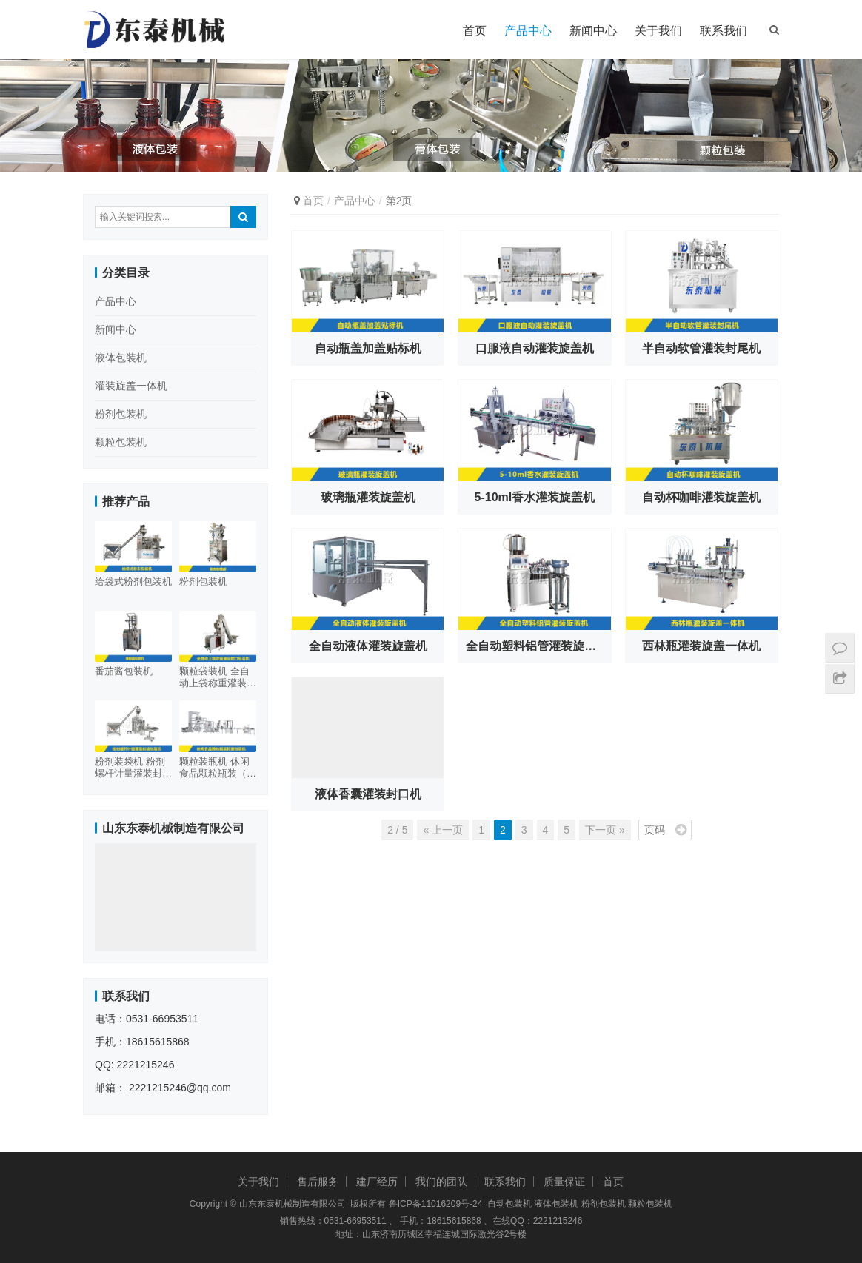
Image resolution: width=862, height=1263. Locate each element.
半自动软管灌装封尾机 (701, 348)
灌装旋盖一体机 (131, 386)
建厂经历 (377, 1181)
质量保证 (564, 1181)
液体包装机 (121, 358)
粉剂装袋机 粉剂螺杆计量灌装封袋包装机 (133, 768)
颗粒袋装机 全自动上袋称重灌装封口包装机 (217, 677)
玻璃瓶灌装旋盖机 (368, 497)
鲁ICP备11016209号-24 (436, 1204)
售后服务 (317, 1181)
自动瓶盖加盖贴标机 (368, 348)
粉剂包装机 (121, 414)
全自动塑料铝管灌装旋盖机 (537, 646)
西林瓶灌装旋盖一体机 (701, 646)
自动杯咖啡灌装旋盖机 (701, 497)
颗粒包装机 (121, 442)
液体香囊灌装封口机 (368, 794)
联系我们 (723, 30)
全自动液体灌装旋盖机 (368, 646)
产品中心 (528, 30)
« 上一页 (443, 830)
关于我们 (658, 30)
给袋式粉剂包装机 (133, 581)
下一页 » (605, 830)
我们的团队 (441, 1181)
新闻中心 (593, 30)
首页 (475, 30)
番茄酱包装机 (124, 671)
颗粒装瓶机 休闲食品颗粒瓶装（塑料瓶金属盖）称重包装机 (217, 768)
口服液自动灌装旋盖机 (534, 348)
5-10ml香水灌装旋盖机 (535, 497)
